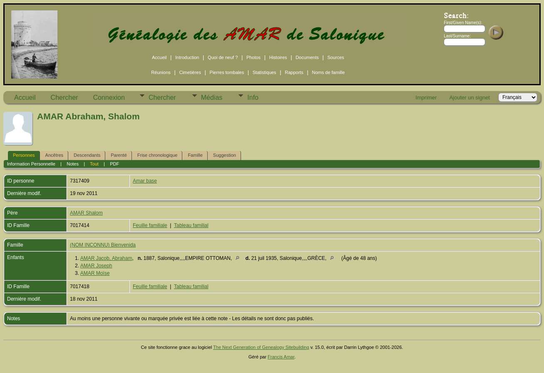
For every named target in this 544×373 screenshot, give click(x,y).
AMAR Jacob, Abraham (106, 258)
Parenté (119, 155)
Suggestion (224, 155)
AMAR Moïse (95, 273)
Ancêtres (54, 155)
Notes (73, 163)
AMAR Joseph (96, 266)
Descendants (87, 155)
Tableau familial (191, 225)
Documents (307, 57)
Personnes (24, 155)
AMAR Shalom (86, 213)
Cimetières (190, 72)
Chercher (64, 97)
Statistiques (264, 72)
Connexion (109, 97)
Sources (335, 57)
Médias (212, 97)
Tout (94, 163)
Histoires (278, 57)
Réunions (160, 72)
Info (252, 97)
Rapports (294, 72)
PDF (114, 163)
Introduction (187, 57)
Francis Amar (281, 356)
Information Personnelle (31, 163)
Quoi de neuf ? (223, 57)
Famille (195, 155)
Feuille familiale (150, 225)
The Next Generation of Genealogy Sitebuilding (261, 347)
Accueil (159, 57)
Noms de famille (328, 72)
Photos (253, 57)
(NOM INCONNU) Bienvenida (103, 245)
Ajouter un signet (469, 97)
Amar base (145, 181)
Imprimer (426, 97)
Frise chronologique (157, 155)
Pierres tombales (227, 72)
